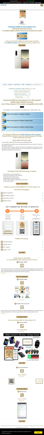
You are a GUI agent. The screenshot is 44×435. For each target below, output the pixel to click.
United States (17, 84)
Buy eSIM (22, 45)
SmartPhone (12, 88)
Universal (10, 84)
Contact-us (26, 427)
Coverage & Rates (22, 317)
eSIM (23, 84)
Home (4, 84)
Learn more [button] (8, 433)
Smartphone (28, 84)
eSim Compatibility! (22, 183)
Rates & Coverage (22, 203)
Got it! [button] (38, 432)
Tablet (23, 88)
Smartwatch (18, 88)
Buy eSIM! (22, 252)
